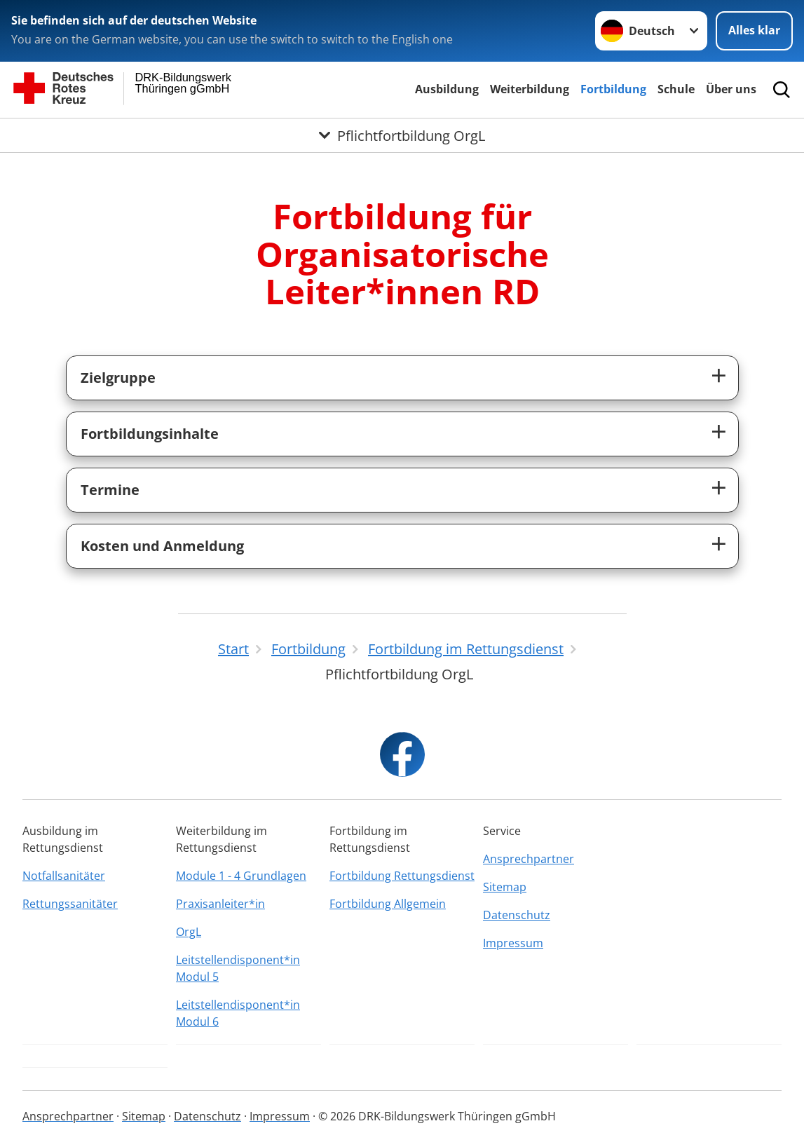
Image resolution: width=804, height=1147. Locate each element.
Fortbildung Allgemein (387, 903)
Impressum (513, 943)
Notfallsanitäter (63, 875)
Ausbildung (447, 89)
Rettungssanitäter (70, 903)
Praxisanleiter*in (220, 903)
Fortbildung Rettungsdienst (402, 875)
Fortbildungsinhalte (150, 433)
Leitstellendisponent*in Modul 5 (238, 968)
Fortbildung (613, 89)
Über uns (731, 89)
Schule (676, 89)
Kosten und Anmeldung (162, 545)
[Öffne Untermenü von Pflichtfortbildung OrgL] (402, 135)
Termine (110, 489)
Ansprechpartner (528, 859)
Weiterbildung (529, 89)
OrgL (188, 931)
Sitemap (504, 887)
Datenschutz (516, 915)
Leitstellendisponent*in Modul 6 (238, 1013)
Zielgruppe (118, 377)
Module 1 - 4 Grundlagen (241, 875)
